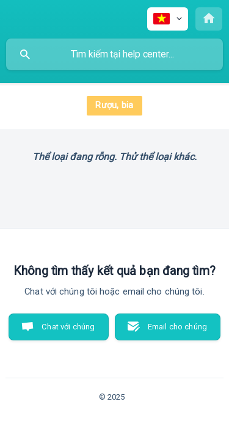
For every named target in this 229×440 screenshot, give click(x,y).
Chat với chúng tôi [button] (68, 331)
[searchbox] (114, 54)
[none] (167, 19)
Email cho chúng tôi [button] (177, 331)
